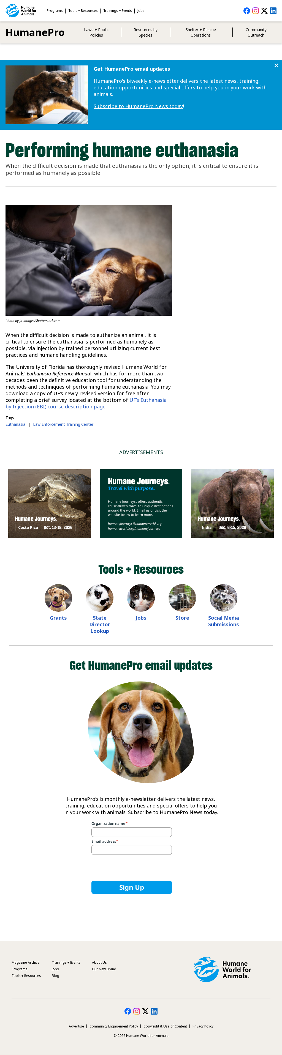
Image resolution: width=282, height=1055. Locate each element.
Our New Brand (104, 969)
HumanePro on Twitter (264, 10)
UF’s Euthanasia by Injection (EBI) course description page (86, 403)
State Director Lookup (99, 624)
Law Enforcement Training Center (63, 424)
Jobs (141, 10)
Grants (58, 617)
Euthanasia (15, 424)
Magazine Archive (25, 962)
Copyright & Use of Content (165, 1026)
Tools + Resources (83, 10)
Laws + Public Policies (96, 32)
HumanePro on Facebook (246, 10)
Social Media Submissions (223, 621)
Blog (55, 975)
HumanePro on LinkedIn (273, 10)
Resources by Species (146, 32)
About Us (99, 962)
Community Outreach (256, 32)
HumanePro (35, 32)
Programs (55, 10)
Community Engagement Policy (114, 1026)
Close (276, 65)
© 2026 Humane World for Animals (141, 1035)
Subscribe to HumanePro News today (138, 106)
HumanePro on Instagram (255, 10)
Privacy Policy (202, 1026)
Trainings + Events (117, 10)
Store (182, 617)
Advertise (76, 1026)
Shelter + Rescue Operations (201, 32)
